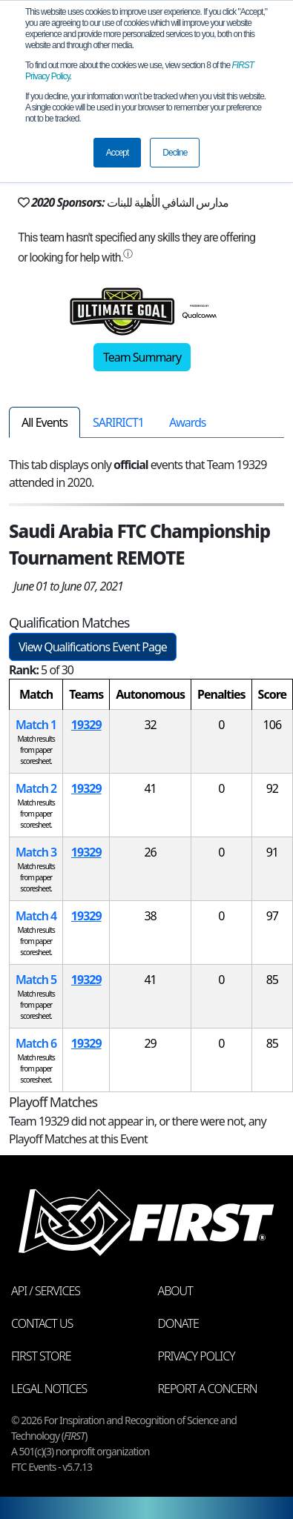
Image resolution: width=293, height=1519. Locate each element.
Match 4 (36, 916)
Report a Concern (207, 1388)
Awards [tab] (187, 422)
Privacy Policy (196, 1356)
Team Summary (142, 357)
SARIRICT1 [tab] (118, 422)
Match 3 (36, 852)
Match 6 (36, 1043)
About (175, 1291)
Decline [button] (174, 152)
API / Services (45, 1291)
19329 (86, 725)
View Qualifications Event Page (93, 647)
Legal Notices (49, 1388)
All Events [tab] (45, 422)
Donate (178, 1323)
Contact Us (42, 1323)
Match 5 (36, 979)
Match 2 (36, 788)
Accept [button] (117, 152)
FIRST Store (41, 1356)
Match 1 (36, 725)
